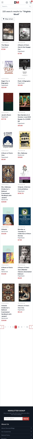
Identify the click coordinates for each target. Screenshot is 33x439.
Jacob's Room (6, 115)
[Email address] (13, 418)
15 (27, 327)
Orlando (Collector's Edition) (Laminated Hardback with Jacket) (6, 311)
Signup (25, 419)
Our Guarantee (6, 432)
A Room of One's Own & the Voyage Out (24, 47)
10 (18, 327)
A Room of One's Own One (23, 307)
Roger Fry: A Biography (5, 82)
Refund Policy (5, 435)
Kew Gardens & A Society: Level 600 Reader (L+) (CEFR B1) (24, 118)
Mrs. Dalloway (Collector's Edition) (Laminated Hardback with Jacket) (6, 192)
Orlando (4, 229)
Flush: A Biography (24, 81)
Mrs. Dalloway (22, 153)
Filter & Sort (8, 19)
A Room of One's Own (7, 154)
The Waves (5, 45)
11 (21, 327)
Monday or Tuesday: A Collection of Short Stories (24, 232)
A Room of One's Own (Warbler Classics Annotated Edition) (24, 271)
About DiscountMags (8, 428)
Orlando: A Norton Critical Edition (24, 188)
